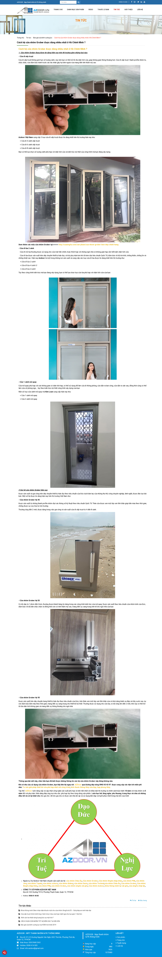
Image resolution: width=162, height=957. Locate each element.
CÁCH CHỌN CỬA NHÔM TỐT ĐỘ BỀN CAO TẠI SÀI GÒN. (39, 921)
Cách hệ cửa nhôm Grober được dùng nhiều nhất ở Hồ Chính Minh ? (77, 38)
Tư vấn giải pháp (29, 787)
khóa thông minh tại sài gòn (116, 886)
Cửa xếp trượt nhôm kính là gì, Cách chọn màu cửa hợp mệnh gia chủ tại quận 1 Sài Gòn (50, 914)
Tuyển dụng (121, 943)
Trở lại (133, 900)
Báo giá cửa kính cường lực (42, 38)
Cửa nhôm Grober (90, 881)
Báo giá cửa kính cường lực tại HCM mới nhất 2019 (37, 925)
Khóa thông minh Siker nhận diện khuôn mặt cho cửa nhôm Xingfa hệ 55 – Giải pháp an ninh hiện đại (55, 910)
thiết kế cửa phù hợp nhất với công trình (53, 787)
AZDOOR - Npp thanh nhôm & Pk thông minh (97, 935)
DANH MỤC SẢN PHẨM (75, 9)
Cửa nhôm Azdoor (96, 886)
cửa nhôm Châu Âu (74, 881)
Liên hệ (119, 946)
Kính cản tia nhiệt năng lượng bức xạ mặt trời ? (36, 918)
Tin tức (117, 9)
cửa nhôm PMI (129, 881)
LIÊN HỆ (140, 9)
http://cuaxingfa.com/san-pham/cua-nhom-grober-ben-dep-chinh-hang (88, 245)
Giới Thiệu (128, 9)
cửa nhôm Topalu (35, 883)
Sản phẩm (120, 937)
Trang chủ (58, 9)
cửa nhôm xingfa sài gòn (77, 886)
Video (90, 9)
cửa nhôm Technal (96, 883)
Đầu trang (142, 900)
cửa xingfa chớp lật (137, 886)
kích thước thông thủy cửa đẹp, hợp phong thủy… (91, 787)
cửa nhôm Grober (58, 886)
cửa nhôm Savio (81, 883)
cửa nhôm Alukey (66, 883)
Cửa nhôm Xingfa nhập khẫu (110, 881)
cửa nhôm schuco (50, 883)
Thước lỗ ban (103, 9)
